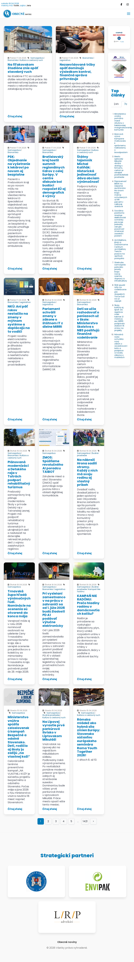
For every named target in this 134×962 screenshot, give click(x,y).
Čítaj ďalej (15, 116)
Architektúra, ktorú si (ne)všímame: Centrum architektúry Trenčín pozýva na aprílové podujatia (121, 249)
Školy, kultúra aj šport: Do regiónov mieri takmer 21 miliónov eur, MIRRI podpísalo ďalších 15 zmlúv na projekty (119, 318)
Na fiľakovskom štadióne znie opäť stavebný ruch (23, 68)
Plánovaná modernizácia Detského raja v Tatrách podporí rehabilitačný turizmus (19, 474)
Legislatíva (65, 60)
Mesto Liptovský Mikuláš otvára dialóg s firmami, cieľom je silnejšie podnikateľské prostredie (121, 166)
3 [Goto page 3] (56, 821)
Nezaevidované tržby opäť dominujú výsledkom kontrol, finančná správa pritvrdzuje (77, 71)
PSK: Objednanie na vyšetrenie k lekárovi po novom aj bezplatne (19, 165)
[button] (128, 13)
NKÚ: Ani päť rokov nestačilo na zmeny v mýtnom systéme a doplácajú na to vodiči (19, 319)
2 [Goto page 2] (48, 821)
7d (125, 104)
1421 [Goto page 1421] (85, 821)
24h (116, 104)
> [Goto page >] (93, 821)
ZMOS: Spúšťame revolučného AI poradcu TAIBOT (52, 464)
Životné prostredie (51, 715)
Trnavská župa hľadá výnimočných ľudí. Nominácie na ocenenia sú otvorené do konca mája (19, 604)
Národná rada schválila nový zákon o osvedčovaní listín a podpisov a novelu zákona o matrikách (120, 346)
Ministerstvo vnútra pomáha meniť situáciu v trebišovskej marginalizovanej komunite (123, 122)
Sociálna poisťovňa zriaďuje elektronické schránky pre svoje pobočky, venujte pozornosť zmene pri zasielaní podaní (120, 223)
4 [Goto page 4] (63, 821)
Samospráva (37, 58)
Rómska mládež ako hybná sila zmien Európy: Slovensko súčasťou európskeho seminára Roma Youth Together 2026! (88, 737)
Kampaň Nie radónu (88, 590)
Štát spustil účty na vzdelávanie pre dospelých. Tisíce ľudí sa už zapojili (120, 293)
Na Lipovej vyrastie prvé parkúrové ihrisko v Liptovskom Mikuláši (53, 730)
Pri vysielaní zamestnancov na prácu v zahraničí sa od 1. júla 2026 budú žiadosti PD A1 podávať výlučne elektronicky (53, 609)
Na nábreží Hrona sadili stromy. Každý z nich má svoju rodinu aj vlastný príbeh (87, 472)
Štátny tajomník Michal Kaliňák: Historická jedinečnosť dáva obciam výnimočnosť (88, 169)
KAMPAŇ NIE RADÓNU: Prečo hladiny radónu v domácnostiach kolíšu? (88, 605)
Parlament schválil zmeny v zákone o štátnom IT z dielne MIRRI (52, 318)
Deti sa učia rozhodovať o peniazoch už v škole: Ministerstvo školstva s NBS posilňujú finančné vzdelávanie (88, 323)
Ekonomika (13, 60)
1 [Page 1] (40, 821)
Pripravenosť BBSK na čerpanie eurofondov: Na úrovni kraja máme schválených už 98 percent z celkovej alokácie (120, 194)
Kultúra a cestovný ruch (31, 60)
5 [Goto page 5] (71, 821)
